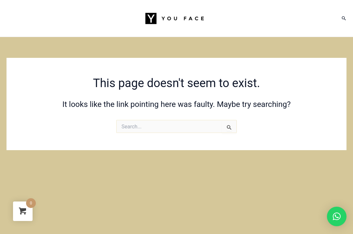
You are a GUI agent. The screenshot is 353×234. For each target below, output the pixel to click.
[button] (336, 216)
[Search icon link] (344, 18)
